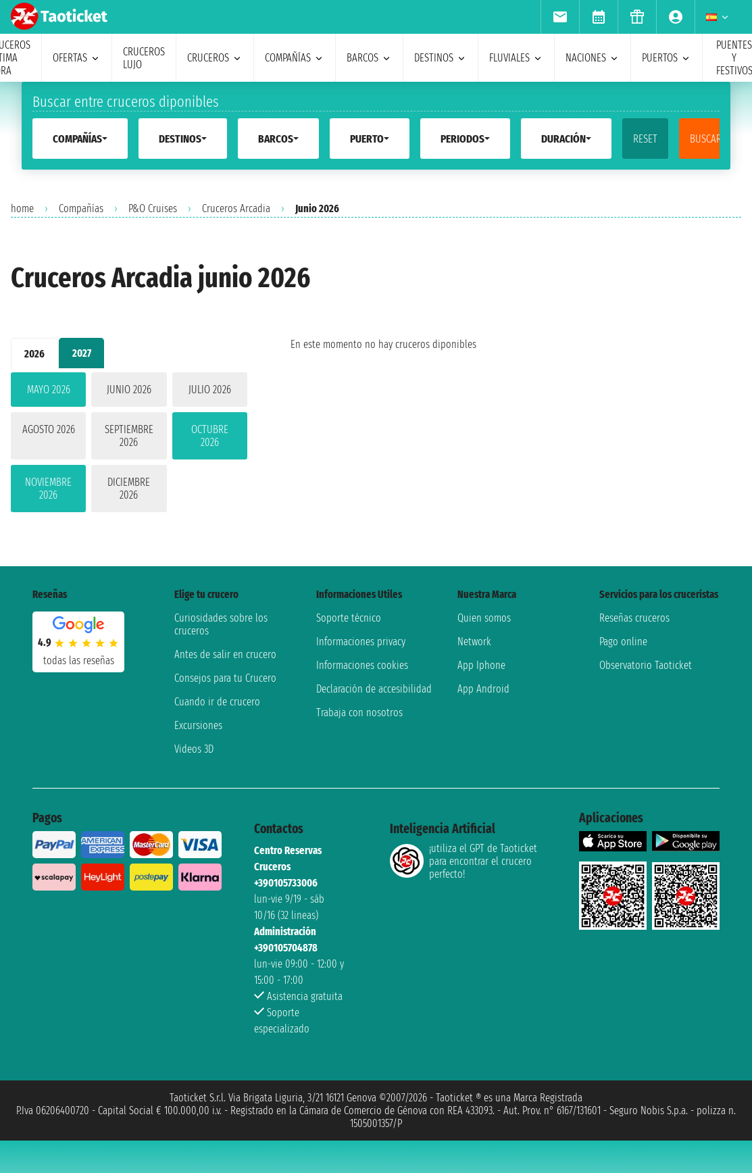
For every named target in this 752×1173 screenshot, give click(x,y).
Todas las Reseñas (78, 660)
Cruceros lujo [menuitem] (144, 58)
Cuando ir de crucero (217, 701)
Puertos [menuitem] (666, 57)
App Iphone (481, 665)
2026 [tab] (34, 353)
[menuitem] (560, 17)
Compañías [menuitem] (294, 57)
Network (474, 641)
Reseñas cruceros (634, 618)
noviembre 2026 (48, 488)
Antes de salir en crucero (225, 654)
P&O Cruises (152, 208)
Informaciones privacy (360, 641)
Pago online (623, 641)
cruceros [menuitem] (215, 57)
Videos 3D (194, 749)
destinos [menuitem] (440, 57)
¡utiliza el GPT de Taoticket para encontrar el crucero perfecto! (463, 861)
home (22, 208)
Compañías (81, 208)
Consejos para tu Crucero (225, 678)
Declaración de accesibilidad (374, 688)
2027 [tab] (81, 353)
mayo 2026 (48, 389)
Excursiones (198, 725)
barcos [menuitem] (369, 57)
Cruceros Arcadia (236, 208)
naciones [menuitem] (593, 57)
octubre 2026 (209, 436)
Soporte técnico (348, 618)
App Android (483, 688)
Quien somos (484, 618)
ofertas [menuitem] (77, 57)
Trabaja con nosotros (359, 712)
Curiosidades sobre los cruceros (221, 624)
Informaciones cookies (362, 665)
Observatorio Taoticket (645, 665)
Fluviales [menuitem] (516, 57)
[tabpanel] (129, 445)
